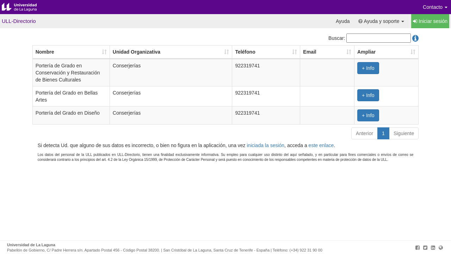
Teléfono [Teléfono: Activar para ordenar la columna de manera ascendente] (245, 52)
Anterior (364, 133)
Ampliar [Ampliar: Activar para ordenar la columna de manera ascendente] (366, 52)
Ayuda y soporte (381, 21)
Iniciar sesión (430, 21)
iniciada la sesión (265, 145)
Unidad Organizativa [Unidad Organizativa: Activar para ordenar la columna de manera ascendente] (136, 52)
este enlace (321, 145)
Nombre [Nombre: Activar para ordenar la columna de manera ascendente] (45, 52)
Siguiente (404, 133)
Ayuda (343, 21)
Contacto (435, 7)
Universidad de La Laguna (25, 7)
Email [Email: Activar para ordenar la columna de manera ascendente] (309, 52)
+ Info (368, 68)
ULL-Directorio (19, 21)
